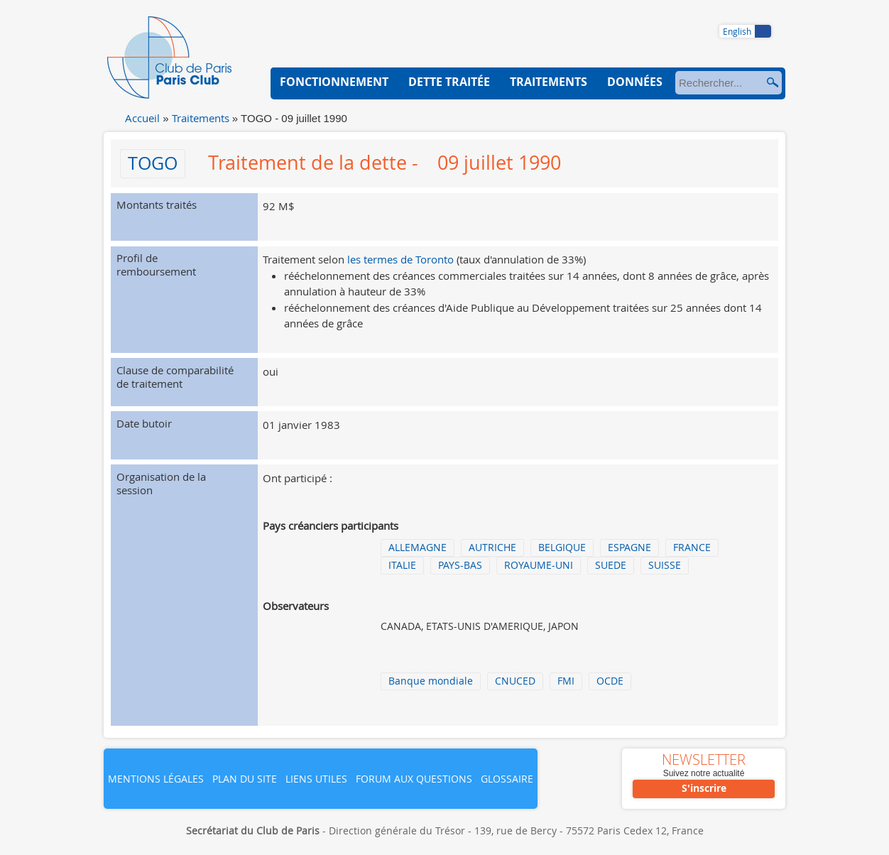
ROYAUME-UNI (538, 565)
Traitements (200, 118)
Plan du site (244, 778)
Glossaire (507, 778)
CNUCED (515, 681)
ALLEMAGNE (417, 547)
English (737, 31)
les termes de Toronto (400, 259)
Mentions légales (156, 778)
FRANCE (692, 547)
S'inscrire (704, 788)
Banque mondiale (430, 681)
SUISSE (664, 565)
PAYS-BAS (460, 565)
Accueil (142, 118)
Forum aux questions (414, 778)
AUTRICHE (492, 547)
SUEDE (610, 565)
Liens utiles (316, 778)
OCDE (609, 681)
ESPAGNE (629, 547)
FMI (565, 681)
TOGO (153, 163)
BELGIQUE (562, 547)
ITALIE (402, 565)
